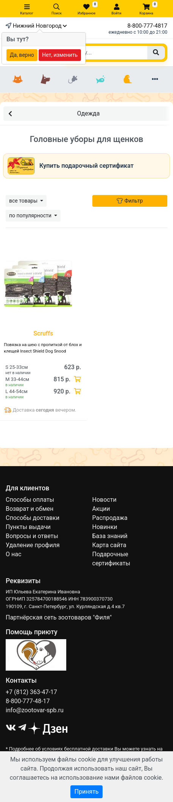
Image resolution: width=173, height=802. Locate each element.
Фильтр (130, 201)
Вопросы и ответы (32, 536)
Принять (86, 791)
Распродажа (110, 517)
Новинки (104, 527)
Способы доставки (32, 517)
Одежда (54, 113)
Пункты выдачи (28, 527)
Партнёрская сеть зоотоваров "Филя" (59, 617)
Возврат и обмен (29, 508)
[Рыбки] (100, 79)
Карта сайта (109, 545)
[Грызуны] (73, 79)
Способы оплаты (30, 499)
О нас (13, 554)
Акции (101, 508)
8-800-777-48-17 (28, 701)
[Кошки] (18, 79)
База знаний (110, 536)
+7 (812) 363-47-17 (31, 692)
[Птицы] (127, 79)
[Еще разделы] (155, 79)
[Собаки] (45, 79)
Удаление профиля (33, 545)
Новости (104, 499)
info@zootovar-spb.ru (35, 710)
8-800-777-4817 (147, 25)
